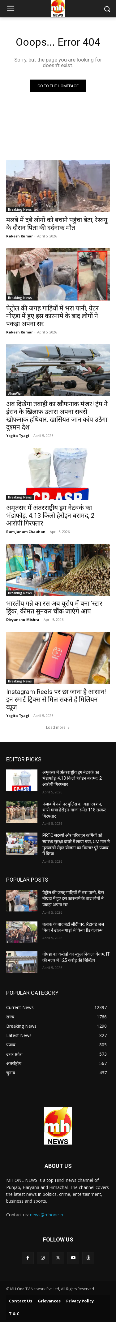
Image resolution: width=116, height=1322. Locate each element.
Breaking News (20, 209)
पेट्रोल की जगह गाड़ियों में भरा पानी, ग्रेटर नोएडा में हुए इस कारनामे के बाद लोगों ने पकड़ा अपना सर (52, 316)
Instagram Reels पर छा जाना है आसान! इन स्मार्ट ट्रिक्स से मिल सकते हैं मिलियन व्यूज (56, 699)
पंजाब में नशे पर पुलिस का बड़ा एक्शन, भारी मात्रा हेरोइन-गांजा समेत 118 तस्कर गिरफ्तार (74, 810)
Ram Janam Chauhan (25, 531)
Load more (58, 727)
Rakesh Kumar (19, 236)
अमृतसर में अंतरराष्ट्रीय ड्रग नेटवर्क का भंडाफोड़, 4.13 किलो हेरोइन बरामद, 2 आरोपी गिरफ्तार (50, 515)
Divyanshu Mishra (22, 619)
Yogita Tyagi (17, 435)
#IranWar (15, 393)
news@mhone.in (46, 1215)
